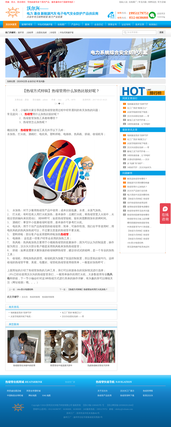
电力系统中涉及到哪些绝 (138, 195)
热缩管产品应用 (105, 395)
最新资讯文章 (129, 129)
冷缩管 (53, 32)
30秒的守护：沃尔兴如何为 (139, 167)
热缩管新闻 (35, 297)
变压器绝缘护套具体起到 (138, 247)
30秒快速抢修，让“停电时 (138, 124)
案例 (87, 24)
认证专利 (126, 24)
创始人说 (123, 2)
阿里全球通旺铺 (34, 391)
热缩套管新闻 (48, 297)
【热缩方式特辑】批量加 (138, 231)
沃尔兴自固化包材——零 (73, 316)
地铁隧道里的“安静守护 (21, 312)
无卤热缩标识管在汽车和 (98, 365)
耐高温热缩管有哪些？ (137, 179)
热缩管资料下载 (127, 395)
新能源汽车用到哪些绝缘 (138, 183)
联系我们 (153, 24)
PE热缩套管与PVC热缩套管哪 (140, 227)
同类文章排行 (129, 98)
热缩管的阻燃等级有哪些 (138, 215)
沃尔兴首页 (11, 24)
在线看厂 (133, 2)
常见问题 (142, 2)
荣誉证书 (112, 24)
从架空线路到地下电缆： (22, 316)
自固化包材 (42, 32)
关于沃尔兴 (103, 391)
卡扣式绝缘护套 (45, 24)
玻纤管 (21, 32)
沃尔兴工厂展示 (127, 391)
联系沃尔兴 (148, 395)
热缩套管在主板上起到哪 (138, 219)
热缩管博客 (148, 391)
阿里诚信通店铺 (14, 391)
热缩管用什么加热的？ (137, 187)
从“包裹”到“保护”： (136, 163)
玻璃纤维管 (27, 24)
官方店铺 (162, 2)
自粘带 (30, 32)
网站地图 (33, 395)
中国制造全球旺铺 (15, 395)
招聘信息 (152, 2)
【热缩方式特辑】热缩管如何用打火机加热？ (87, 289)
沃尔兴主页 (22, 81)
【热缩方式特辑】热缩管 (138, 199)
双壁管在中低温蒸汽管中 (61, 365)
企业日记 (98, 24)
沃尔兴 (25, 297)
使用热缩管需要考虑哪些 (138, 207)
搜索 (161, 32)
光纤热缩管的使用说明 (137, 203)
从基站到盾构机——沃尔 (138, 159)
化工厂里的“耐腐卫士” (72, 312)
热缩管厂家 (70, 382)
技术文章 (139, 24)
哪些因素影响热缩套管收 (138, 223)
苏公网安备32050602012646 (120, 405)
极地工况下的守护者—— (138, 120)
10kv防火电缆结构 (25, 289)
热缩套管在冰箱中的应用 (24, 365)
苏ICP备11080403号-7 (93, 405)
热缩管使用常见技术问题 (138, 211)
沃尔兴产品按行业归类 (137, 191)
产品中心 (75, 24)
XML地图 (46, 395)
